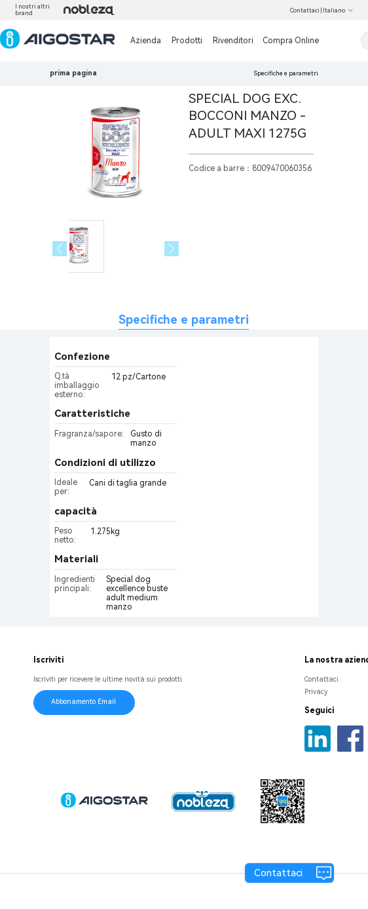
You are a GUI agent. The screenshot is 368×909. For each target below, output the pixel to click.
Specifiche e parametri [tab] (184, 319)
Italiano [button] (338, 10)
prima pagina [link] (73, 73)
